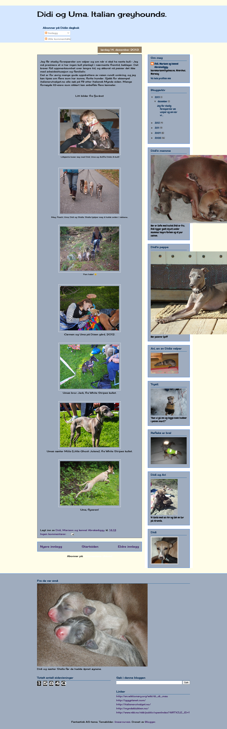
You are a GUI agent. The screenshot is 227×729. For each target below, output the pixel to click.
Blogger (150, 721)
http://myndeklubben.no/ (132, 708)
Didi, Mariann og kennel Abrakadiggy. (166, 65)
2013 (157, 97)
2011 (157, 127)
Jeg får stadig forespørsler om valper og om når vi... (167, 110)
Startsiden (90, 546)
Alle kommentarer (58, 38)
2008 (158, 138)
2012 (157, 122)
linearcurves (122, 721)
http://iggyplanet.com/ (131, 700)
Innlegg (51, 33)
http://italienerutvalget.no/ (133, 704)
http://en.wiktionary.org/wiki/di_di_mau (142, 696)
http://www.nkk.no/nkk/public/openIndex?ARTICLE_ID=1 (153, 712)
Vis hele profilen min (161, 78)
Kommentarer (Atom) (98, 556)
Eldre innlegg (128, 546)
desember (163, 101)
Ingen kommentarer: (53, 534)
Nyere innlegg (51, 546)
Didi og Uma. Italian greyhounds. (102, 14)
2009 (158, 133)
